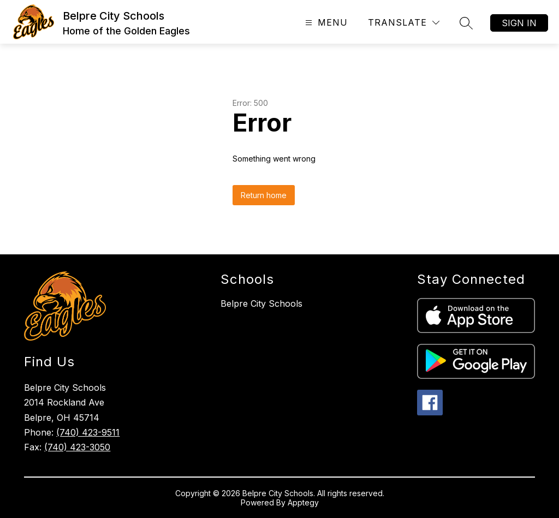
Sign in (519, 22)
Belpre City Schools (261, 303)
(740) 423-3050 (77, 447)
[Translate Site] (403, 22)
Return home (264, 195)
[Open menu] (325, 22)
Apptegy (303, 502)
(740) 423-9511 (88, 432)
